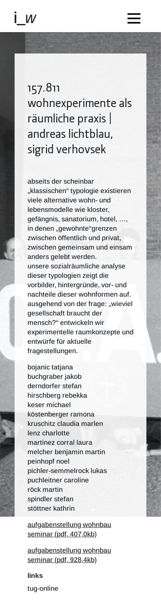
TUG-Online (42, 588)
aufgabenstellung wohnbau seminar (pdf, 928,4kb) (69, 555)
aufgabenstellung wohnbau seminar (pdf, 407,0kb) (69, 529)
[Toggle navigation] (136, 16)
